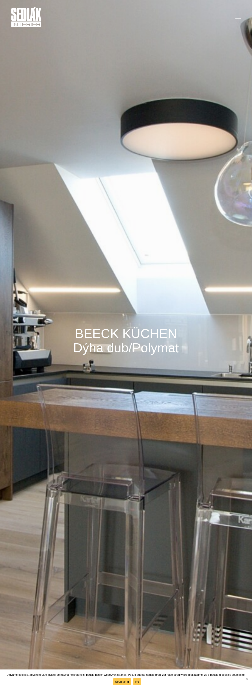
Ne (137, 681)
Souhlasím (122, 681)
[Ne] (246, 679)
